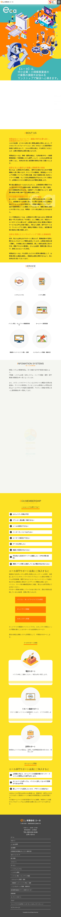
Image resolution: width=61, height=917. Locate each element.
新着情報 (13, 893)
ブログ (12, 900)
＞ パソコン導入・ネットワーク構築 (20, 876)
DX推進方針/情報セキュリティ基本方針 (21, 851)
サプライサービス (15, 907)
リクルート (14, 861)
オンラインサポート (16, 897)
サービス (13, 865)
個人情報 (13, 858)
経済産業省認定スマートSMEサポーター (21, 890)
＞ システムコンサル (16, 869)
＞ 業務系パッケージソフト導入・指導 (21, 883)
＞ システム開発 (15, 872)
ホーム (12, 837)
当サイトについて (15, 854)
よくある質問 (14, 844)
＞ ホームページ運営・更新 (18, 879)
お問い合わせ (30, 834)
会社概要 (13, 847)
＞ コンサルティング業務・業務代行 (20, 886)
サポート (13, 840)
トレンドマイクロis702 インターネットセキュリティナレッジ (27, 904)
